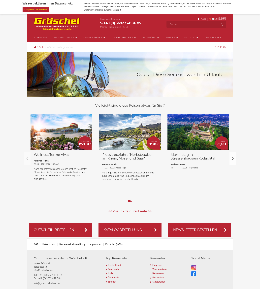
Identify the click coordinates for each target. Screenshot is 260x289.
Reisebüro (150, 37)
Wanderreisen (159, 269)
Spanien (112, 281)
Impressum (95, 244)
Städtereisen (158, 281)
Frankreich (113, 269)
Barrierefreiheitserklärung (72, 244)
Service (171, 37)
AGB (36, 244)
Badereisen (158, 273)
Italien (111, 273)
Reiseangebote (65, 37)
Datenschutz (48, 244)
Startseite (41, 37)
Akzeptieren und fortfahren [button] (35, 10)
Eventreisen (158, 277)
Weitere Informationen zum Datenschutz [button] (102, 10)
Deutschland (114, 265)
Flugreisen (157, 265)
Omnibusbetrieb (123, 37)
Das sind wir (213, 37)
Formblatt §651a (114, 244)
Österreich (113, 277)
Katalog (191, 37)
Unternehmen (94, 37)
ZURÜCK (220, 47)
